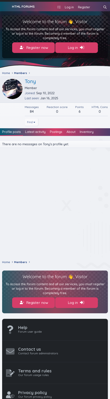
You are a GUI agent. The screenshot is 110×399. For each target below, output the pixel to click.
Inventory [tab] (87, 132)
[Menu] (6, 6)
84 (32, 111)
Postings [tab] (56, 132)
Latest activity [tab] (35, 132)
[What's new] (96, 7)
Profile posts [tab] (11, 132)
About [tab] (71, 132)
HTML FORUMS (23, 6)
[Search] (105, 7)
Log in (76, 47)
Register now (34, 47)
